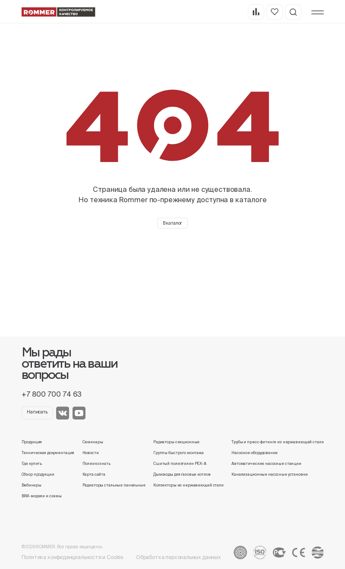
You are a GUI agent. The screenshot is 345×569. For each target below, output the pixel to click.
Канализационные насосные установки (269, 474)
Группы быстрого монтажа (178, 453)
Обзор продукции (38, 474)
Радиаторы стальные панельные (114, 485)
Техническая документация (48, 453)
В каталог (173, 223)
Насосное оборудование (254, 453)
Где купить (32, 463)
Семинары (92, 442)
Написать (37, 412)
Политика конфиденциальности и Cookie (72, 557)
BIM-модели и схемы (42, 496)
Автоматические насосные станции (266, 463)
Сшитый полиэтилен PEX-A (179, 463)
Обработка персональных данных (178, 557)
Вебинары (31, 485)
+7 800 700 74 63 (52, 394)
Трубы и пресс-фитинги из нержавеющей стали (277, 442)
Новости (90, 453)
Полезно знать (96, 463)
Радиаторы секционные (176, 442)
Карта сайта (94, 474)
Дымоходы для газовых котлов (181, 474)
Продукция (32, 442)
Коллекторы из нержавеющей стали (188, 485)
